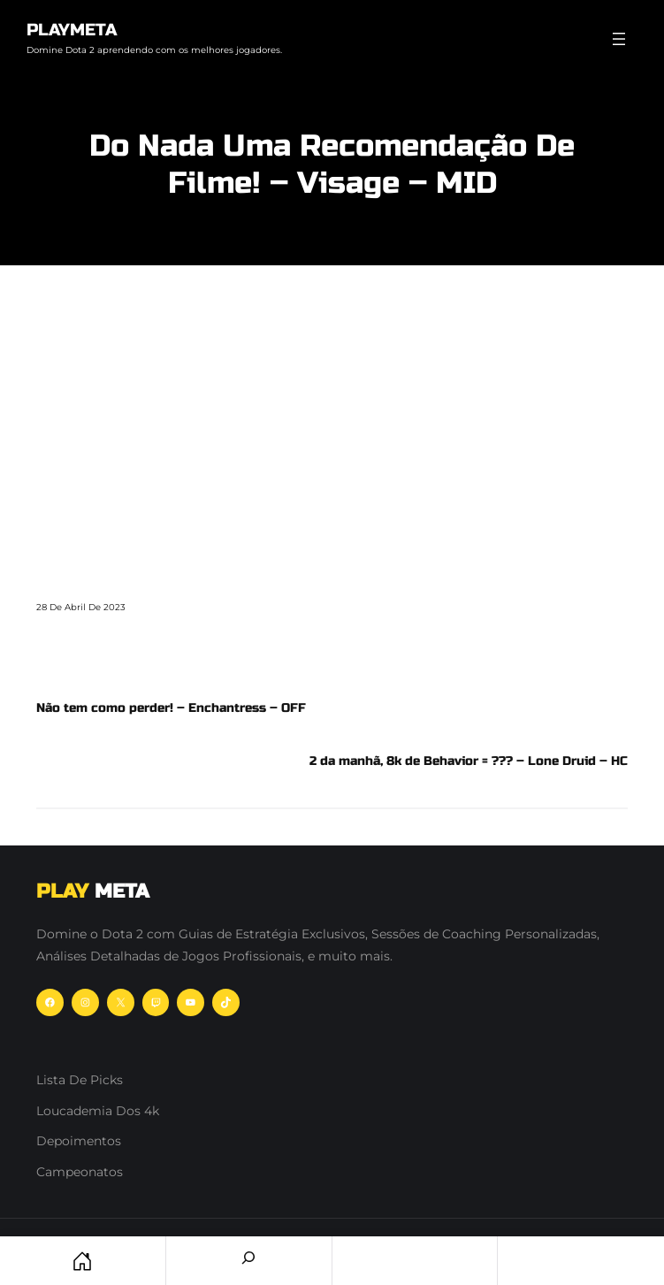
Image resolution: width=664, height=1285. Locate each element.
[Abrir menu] (618, 38)
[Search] (249, 1257)
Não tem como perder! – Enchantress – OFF (171, 707)
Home (82, 1260)
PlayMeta (72, 29)
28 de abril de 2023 (81, 607)
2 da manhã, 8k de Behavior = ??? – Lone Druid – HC (468, 761)
